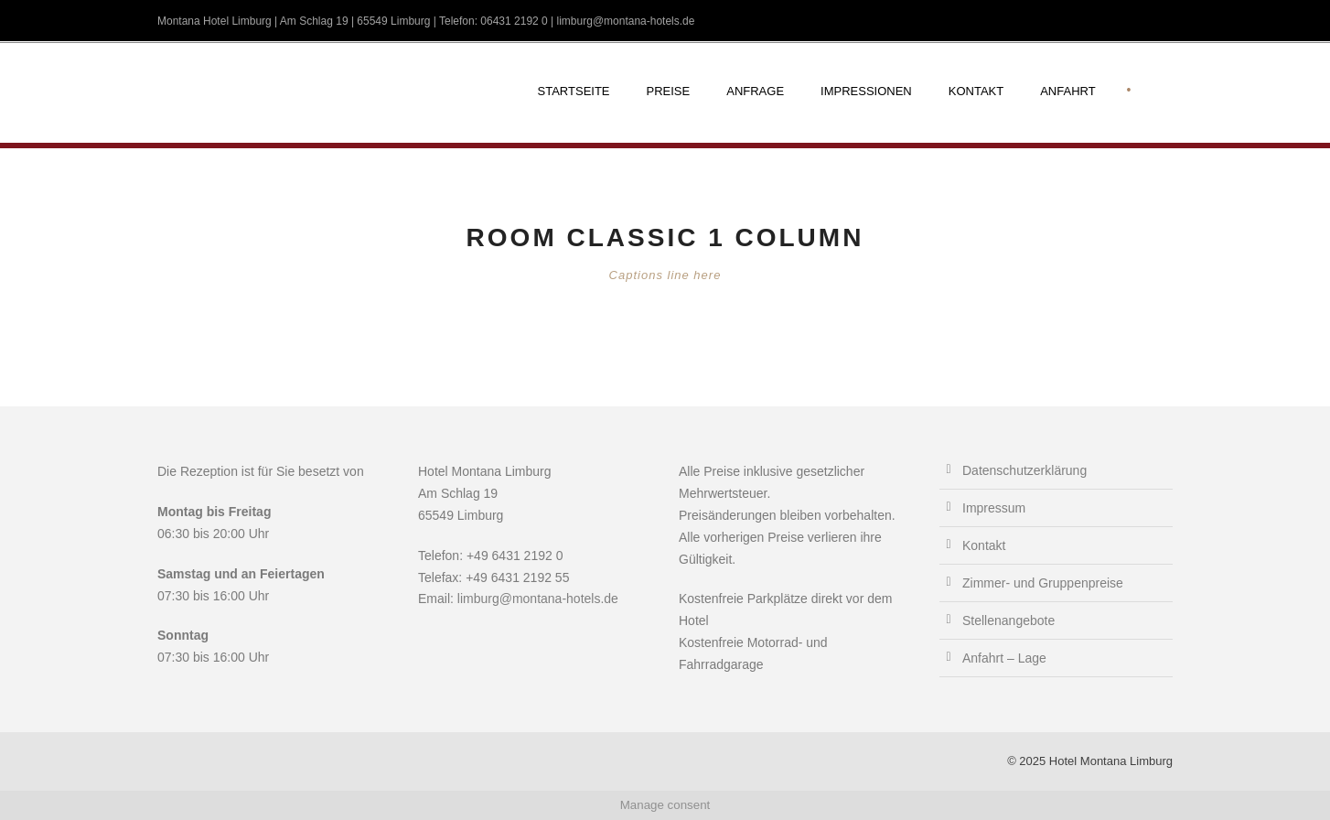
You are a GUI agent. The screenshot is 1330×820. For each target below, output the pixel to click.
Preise (669, 91)
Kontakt (976, 91)
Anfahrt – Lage (1004, 658)
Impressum (993, 508)
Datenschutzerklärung (1024, 470)
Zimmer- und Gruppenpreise (1042, 583)
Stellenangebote (1008, 620)
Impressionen (866, 91)
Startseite (574, 91)
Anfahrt (1067, 91)
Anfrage (755, 91)
